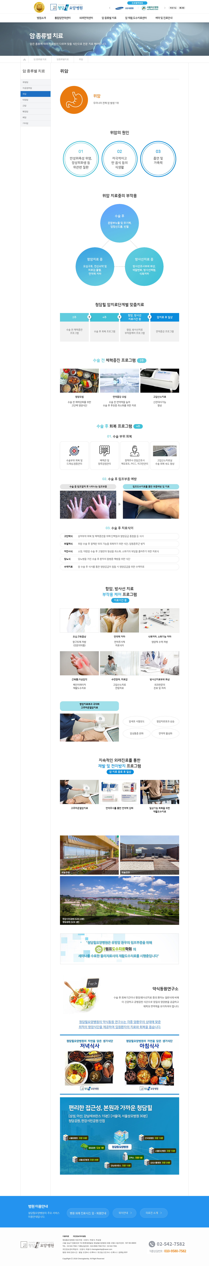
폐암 (24, 117)
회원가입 (173, 8)
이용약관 (66, 1236)
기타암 (25, 123)
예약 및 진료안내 (163, 18)
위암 (24, 94)
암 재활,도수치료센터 (136, 18)
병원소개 (41, 18)
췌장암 (25, 111)
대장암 (25, 100)
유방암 (25, 82)
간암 (24, 106)
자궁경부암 (27, 88)
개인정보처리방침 (79, 1236)
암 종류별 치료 (109, 18)
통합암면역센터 (63, 18)
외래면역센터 (86, 18)
